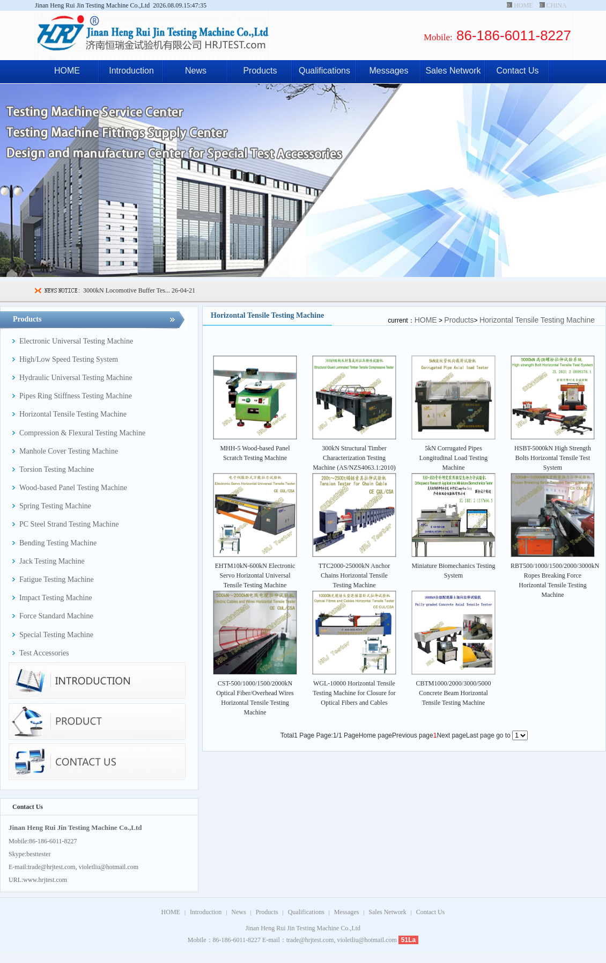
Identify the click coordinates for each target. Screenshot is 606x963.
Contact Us (517, 70)
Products (260, 70)
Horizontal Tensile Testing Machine (537, 320)
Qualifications (324, 70)
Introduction (131, 70)
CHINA (556, 5)
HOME (523, 5)
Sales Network (453, 70)
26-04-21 (182, 290)
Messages (389, 70)
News (195, 70)
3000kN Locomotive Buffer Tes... (126, 290)
